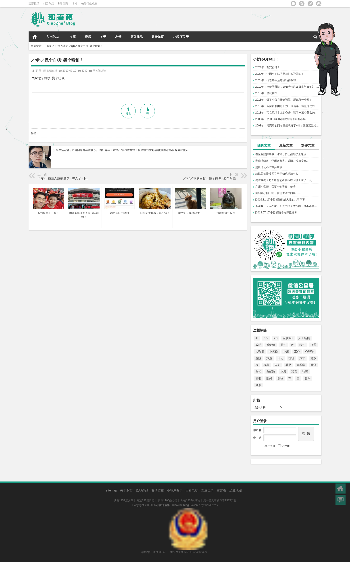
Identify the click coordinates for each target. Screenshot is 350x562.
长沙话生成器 (89, 3)
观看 (294, 371)
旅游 (269, 358)
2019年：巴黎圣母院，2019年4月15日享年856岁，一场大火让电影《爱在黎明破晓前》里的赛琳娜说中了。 (287, 86)
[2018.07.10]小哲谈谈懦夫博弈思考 (276, 212)
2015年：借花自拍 (266, 93)
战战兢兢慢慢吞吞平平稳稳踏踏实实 (276, 173)
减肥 (258, 345)
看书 (288, 365)
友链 (118, 37)
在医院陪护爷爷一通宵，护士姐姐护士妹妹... (281, 154)
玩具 (266, 365)
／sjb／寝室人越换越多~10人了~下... (63, 178)
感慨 (258, 358)
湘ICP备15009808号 (153, 552)
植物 (291, 358)
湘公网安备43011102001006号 (188, 510)
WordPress (211, 505)
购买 (269, 378)
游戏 (313, 358)
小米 (286, 351)
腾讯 (313, 365)
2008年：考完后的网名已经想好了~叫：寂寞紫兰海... (287, 125)
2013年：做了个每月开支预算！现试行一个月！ (283, 99)
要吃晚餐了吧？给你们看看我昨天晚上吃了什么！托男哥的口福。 (287, 180)
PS (276, 338)
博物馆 (270, 345)
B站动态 (63, 3)
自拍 (258, 371)
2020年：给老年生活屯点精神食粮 (275, 80)
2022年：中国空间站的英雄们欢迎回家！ (279, 73)
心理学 (309, 351)
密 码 (257, 437)
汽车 (302, 358)
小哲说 (273, 351)
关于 (103, 37)
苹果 (283, 371)
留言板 (221, 490)
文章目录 (207, 490)
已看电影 (191, 490)
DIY (265, 338)
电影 (277, 365)
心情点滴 (60, 46)
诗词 (305, 371)
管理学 (300, 365)
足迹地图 (158, 37)
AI (256, 338)
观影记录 (34, 3)
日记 (280, 358)
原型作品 (136, 37)
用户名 (257, 430)
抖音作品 (48, 3)
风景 (258, 385)
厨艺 (283, 345)
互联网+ (288, 338)
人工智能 (304, 338)
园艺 (302, 345)
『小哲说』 (53, 37)
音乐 (88, 37)
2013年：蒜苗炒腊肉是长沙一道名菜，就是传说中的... (287, 106)
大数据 (259, 351)
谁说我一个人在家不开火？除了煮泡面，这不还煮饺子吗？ (287, 206)
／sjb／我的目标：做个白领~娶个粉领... (210, 178)
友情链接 (157, 490)
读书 (258, 378)
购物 (280, 378)
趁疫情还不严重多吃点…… (271, 167)
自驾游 (270, 371)
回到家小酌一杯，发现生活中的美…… (278, 193)
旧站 (74, 3)
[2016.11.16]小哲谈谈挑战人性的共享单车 (280, 199)
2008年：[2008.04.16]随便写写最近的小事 (280, 119)
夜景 (313, 345)
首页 (35, 36)
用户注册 (269, 446)
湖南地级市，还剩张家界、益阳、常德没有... (281, 160)
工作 (297, 351)
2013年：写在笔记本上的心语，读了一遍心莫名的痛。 (287, 112)
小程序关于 (181, 37)
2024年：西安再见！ (267, 67)
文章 (73, 37)
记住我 (284, 446)
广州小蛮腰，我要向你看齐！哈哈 (275, 186)
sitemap (111, 490)
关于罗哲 (126, 490)
